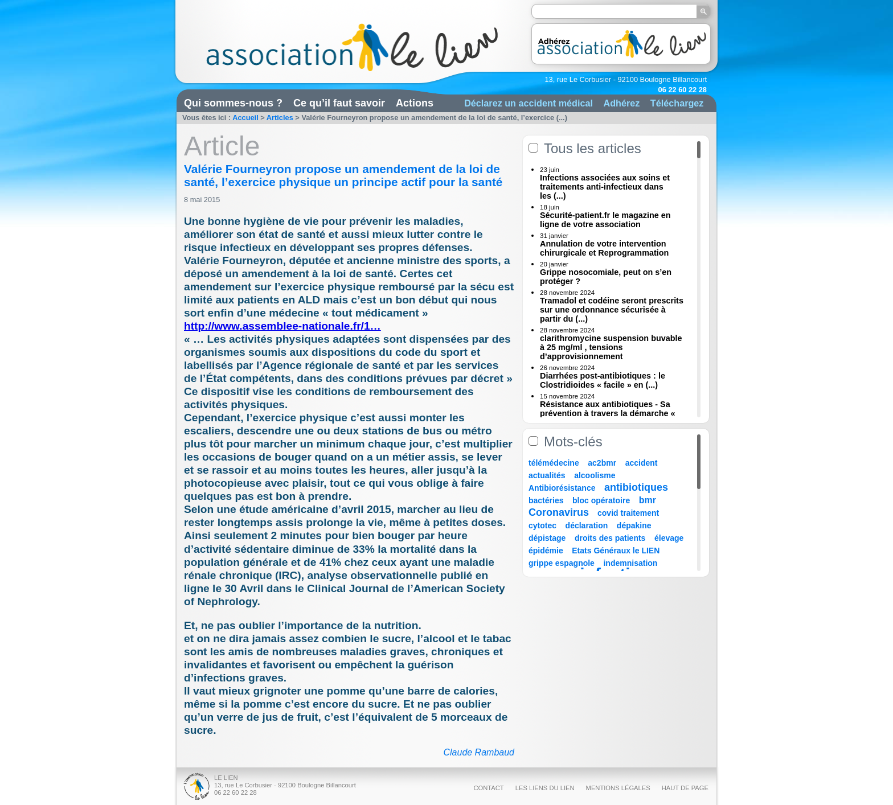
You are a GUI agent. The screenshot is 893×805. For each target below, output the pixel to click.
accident (641, 462)
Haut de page (685, 788)
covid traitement (628, 513)
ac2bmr (602, 462)
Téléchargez (677, 103)
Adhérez (621, 103)
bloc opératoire (601, 500)
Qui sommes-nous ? (233, 103)
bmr (647, 500)
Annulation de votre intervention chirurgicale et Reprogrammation (604, 248)
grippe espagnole (562, 563)
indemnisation (630, 563)
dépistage (547, 538)
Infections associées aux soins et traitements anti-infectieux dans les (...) (605, 186)
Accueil (245, 117)
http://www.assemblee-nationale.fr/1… (282, 326)
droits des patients (610, 538)
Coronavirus (560, 512)
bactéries (546, 500)
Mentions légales (618, 788)
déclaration (587, 525)
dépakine (634, 525)
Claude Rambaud (478, 752)
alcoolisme (594, 475)
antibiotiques (636, 487)
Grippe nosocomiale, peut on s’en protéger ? (605, 277)
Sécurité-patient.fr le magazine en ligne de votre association (605, 220)
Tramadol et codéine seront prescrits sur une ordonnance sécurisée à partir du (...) (611, 309)
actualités (547, 475)
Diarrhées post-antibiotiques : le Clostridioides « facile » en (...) (602, 380)
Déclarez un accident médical (528, 103)
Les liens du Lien (545, 788)
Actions (414, 103)
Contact (488, 788)
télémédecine (554, 462)
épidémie (546, 550)
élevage (668, 538)
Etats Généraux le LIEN (615, 550)
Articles (280, 117)
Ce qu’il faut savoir (339, 103)
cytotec (542, 525)
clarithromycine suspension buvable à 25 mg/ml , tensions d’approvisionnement (611, 347)
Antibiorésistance (562, 487)
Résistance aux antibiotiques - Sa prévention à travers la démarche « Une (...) (607, 413)
